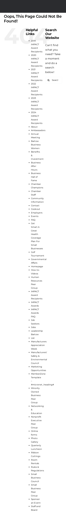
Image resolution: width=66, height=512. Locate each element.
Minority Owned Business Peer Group (36, 395)
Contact (35, 205)
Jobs (33, 327)
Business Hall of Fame (36, 177)
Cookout (35, 209)
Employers (37, 212)
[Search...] (53, 80)
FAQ (33, 220)
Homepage (37, 266)
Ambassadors (38, 130)
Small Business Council (36, 478)
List (33, 338)
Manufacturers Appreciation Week (39, 345)
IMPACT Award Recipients (37, 295)
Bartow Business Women (36, 145)
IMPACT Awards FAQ (35, 313)
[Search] (48, 80)
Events (35, 216)
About (34, 127)
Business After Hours (36, 166)
